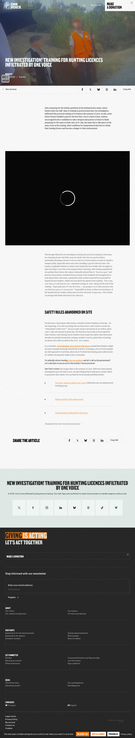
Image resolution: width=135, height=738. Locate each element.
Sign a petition (74, 663)
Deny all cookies (98, 733)
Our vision (9, 611)
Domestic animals (12, 639)
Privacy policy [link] (126, 734)
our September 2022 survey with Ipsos (73, 346)
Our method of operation (15, 614)
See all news (10, 89)
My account (96, 5)
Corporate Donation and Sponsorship (84, 658)
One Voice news (12, 683)
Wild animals (73, 636)
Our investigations (75, 683)
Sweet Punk (121, 721)
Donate (8, 658)
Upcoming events (12, 686)
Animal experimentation (78, 633)
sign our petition (76, 360)
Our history (72, 611)
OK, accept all (82, 733)
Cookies (8, 728)
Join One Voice (74, 661)
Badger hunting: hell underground (69, 399)
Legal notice (10, 716)
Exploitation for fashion (15, 636)
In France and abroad (77, 614)
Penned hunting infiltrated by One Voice (71, 413)
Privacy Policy (11, 719)
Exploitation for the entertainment (19, 633)
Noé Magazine (74, 686)
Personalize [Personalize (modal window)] (113, 733)
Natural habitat (74, 639)
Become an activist (13, 661)
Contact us (10, 725)
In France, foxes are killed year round (70, 383)
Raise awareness (12, 663)
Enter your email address (20, 585)
